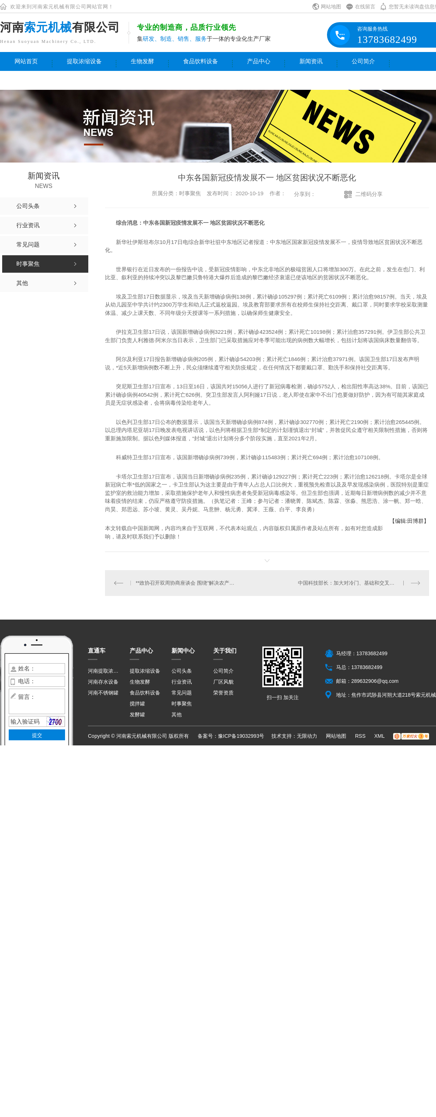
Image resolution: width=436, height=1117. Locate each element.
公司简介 (363, 61)
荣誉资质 (223, 693)
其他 (176, 714)
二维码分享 (369, 194)
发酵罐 (137, 714)
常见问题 (181, 693)
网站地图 (331, 6)
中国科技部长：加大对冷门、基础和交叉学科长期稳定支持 (359, 583)
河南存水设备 (103, 682)
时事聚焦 (181, 703)
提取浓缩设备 (84, 61)
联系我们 (26, 80)
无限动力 (307, 736)
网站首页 (26, 61)
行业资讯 (181, 682)
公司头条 (181, 671)
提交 (37, 735)
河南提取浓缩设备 (104, 671)
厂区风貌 (223, 682)
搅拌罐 (137, 703)
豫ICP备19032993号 (241, 736)
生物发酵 (142, 61)
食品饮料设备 (200, 61)
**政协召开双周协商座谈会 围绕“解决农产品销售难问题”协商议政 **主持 (186, 583)
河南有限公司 (60, 27)
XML (380, 736)
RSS (361, 736)
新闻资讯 (311, 61)
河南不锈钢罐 (103, 693)
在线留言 (365, 6)
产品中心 (258, 61)
